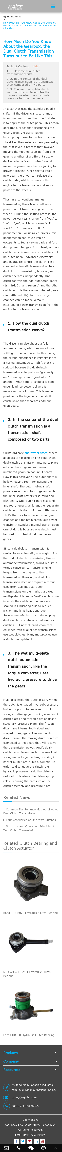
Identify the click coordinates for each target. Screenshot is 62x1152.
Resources (11, 1070)
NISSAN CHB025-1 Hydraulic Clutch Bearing (27, 973)
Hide (35, 66)
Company (11, 1061)
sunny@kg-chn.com (20, 1097)
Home (10, 16)
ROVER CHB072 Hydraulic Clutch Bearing (30, 912)
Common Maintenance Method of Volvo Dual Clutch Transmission (30, 811)
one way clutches (35, 452)
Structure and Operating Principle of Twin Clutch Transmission (28, 828)
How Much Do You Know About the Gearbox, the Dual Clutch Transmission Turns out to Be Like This (29, 25)
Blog (18, 16)
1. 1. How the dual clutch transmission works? (23, 73)
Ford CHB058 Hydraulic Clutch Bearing (28, 1034)
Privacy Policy (36, 1134)
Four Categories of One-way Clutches (29, 819)
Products (10, 1053)
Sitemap (20, 1134)
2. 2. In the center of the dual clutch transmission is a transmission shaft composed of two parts (31, 81)
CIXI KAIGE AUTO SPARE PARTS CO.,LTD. (30, 1124)
